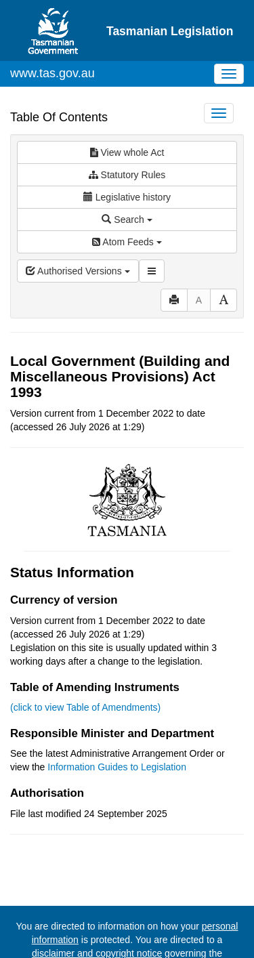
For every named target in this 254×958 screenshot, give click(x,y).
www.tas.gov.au (52, 73)
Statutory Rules (127, 174)
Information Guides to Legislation (116, 767)
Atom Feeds (126, 241)
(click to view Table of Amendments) (85, 707)
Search (127, 219)
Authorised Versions (78, 271)
